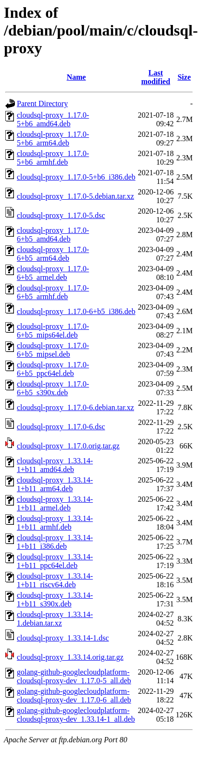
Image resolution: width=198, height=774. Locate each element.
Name (76, 77)
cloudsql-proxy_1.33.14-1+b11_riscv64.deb (55, 580)
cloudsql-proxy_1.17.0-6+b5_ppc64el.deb (53, 369)
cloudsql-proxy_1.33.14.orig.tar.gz (70, 657)
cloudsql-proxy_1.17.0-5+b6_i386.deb (76, 177)
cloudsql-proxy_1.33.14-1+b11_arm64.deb (55, 484)
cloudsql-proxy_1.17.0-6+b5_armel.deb (53, 273)
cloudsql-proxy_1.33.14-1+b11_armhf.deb (55, 522)
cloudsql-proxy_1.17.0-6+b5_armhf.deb (53, 292)
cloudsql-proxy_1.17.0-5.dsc (61, 215)
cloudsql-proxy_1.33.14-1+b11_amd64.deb (55, 465)
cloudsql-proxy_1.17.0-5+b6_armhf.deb (53, 157)
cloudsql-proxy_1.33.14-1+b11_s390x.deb (55, 599)
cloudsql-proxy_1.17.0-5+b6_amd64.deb (53, 119)
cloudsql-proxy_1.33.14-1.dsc (63, 638)
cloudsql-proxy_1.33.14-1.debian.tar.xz (55, 618)
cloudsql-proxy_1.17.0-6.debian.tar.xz (75, 407)
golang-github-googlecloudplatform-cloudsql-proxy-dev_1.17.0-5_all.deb (74, 676)
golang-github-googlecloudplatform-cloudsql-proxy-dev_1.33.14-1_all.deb (76, 714)
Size (184, 77)
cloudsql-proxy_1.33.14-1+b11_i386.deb (55, 541)
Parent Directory (42, 103)
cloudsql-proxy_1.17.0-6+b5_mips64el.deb (53, 330)
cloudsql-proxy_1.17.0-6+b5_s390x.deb (53, 388)
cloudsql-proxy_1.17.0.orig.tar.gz (68, 446)
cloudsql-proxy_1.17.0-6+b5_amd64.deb (53, 234)
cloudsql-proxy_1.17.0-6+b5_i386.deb (76, 311)
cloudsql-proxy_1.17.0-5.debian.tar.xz (75, 196)
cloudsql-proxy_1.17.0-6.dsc (61, 427)
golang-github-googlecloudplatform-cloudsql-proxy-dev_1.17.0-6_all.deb (74, 695)
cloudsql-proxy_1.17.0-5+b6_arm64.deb (53, 138)
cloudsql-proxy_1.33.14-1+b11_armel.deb (55, 503)
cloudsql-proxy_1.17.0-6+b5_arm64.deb (53, 253)
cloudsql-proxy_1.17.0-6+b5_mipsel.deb (53, 349)
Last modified (155, 77)
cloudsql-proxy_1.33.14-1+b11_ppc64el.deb (55, 561)
